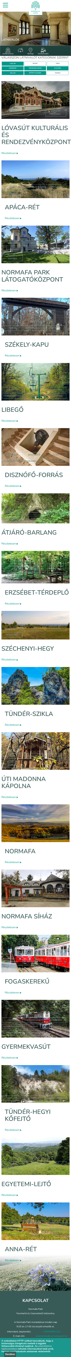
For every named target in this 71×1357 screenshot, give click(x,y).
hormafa (12, 1229)
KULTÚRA (57, 68)
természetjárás (13, 461)
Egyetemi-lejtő (26, 1184)
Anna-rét (21, 1249)
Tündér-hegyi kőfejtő (28, 1115)
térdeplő (56, 566)
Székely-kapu (27, 345)
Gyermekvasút (26, 1047)
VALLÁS (12, 73)
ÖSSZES (57, 73)
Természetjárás (35, 187)
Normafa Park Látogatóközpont (32, 276)
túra (56, 454)
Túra (12, 187)
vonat (34, 1026)
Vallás (12, 566)
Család (12, 243)
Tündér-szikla (29, 714)
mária (56, 572)
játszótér (56, 1229)
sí (12, 1163)
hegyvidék (34, 111)
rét (56, 1235)
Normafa (20, 851)
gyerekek (34, 961)
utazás (56, 1026)
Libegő (12, 410)
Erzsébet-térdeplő (37, 592)
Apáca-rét (22, 207)
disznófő (34, 454)
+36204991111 (51, 1331)
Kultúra (55, 249)
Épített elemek (12, 257)
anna (34, 1235)
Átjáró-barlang (29, 532)
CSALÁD (13, 63)
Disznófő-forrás (34, 475)
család (56, 628)
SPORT (35, 63)
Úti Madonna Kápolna (23, 782)
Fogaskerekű (27, 981)
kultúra (12, 111)
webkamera (8, 51)
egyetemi (34, 1163)
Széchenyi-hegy (27, 649)
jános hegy (56, 512)
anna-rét (12, 1235)
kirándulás (34, 461)
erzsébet (34, 566)
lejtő (55, 1163)
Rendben (10, 1354)
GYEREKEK (12, 68)
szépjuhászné (12, 518)
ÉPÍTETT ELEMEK (35, 73)
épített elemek (56, 113)
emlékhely (34, 572)
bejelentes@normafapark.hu (51, 1336)
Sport (34, 243)
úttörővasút (34, 1020)
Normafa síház (26, 916)
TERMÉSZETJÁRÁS (35, 68)
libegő (34, 396)
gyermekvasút (13, 1026)
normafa (12, 193)
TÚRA (58, 63)
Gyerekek (12, 249)
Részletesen (9, 153)
